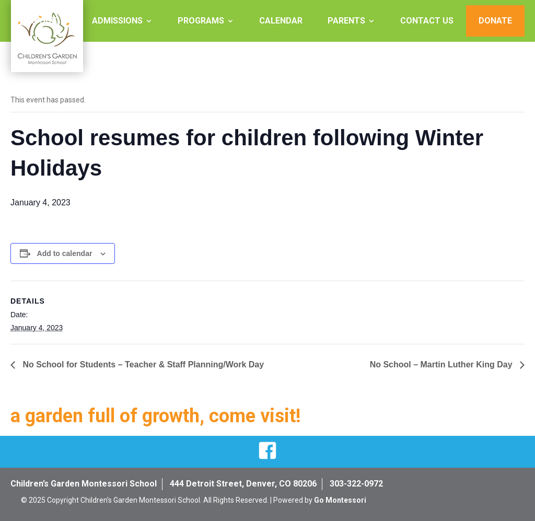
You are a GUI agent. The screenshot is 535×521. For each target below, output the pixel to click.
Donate (495, 21)
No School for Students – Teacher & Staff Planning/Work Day (142, 364)
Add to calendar (64, 253)
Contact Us (426, 21)
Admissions (117, 21)
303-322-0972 (356, 484)
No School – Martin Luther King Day (442, 364)
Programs (201, 21)
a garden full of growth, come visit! (155, 416)
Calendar (281, 21)
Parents (346, 21)
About (42, 21)
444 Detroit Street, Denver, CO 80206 (243, 484)
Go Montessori (340, 500)
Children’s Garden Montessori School (83, 484)
